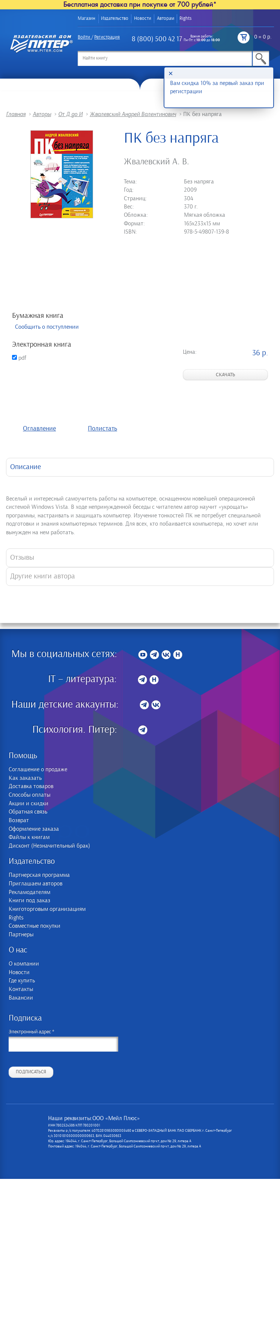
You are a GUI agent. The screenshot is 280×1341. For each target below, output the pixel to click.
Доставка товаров (31, 786)
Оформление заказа (34, 829)
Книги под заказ (29, 900)
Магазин (86, 18)
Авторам (165, 18)
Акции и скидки (28, 803)
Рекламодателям (29, 892)
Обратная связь (28, 811)
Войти (84, 37)
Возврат (19, 820)
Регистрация (107, 37)
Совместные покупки (34, 926)
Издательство (114, 18)
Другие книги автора (42, 576)
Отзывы (22, 557)
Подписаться (31, 1072)
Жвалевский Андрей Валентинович (133, 114)
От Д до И (70, 114)
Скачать (225, 375)
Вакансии (21, 997)
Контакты (21, 989)
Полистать (102, 428)
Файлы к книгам (29, 837)
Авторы (42, 114)
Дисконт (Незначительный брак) (49, 845)
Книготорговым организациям (47, 909)
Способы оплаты (29, 795)
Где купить (22, 980)
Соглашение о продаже (38, 769)
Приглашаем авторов (35, 883)
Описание (25, 467)
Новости (142, 18)
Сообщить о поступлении (47, 326)
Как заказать (25, 778)
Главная (16, 114)
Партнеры (21, 934)
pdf (19, 358)
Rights (185, 18)
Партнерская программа (39, 875)
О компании (24, 963)
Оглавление (39, 428)
